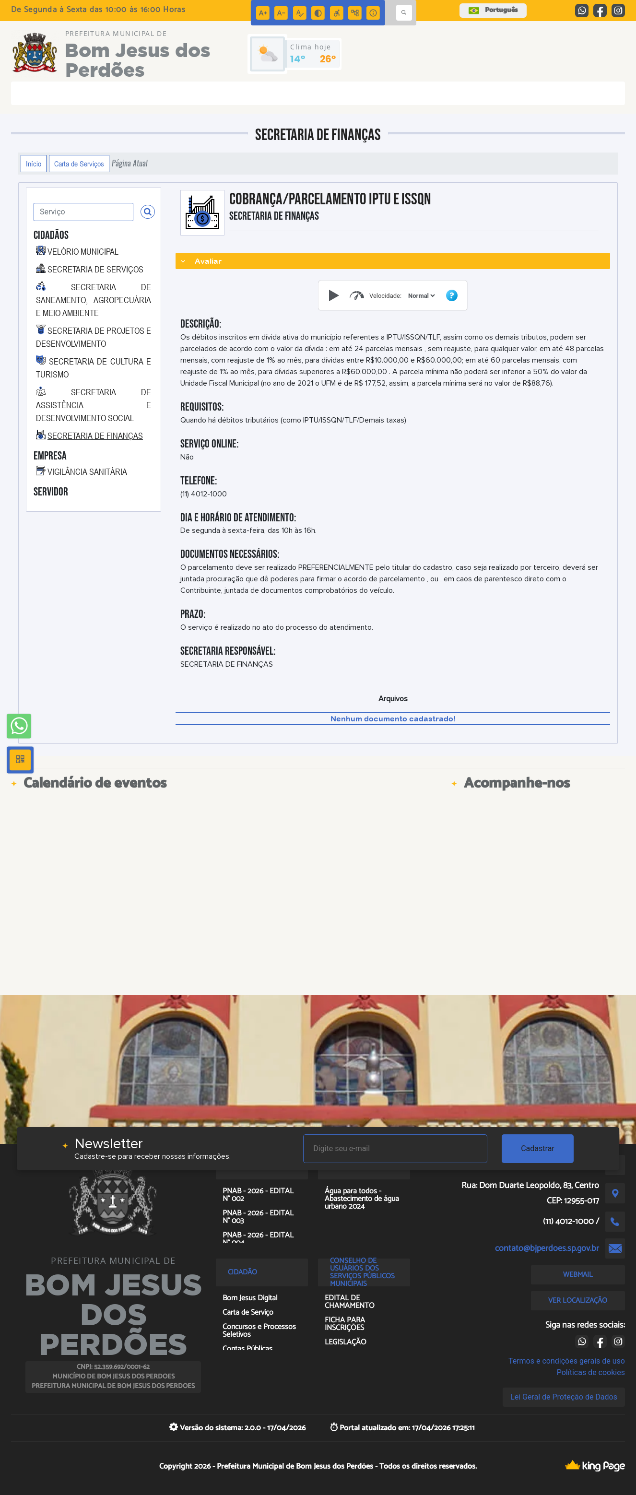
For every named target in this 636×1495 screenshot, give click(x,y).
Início (33, 163)
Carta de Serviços (79, 163)
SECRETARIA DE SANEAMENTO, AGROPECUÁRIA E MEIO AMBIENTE (93, 300)
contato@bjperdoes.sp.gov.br (547, 1248)
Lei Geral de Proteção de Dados (563, 1396)
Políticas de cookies (591, 1372)
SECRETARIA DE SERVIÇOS (95, 269)
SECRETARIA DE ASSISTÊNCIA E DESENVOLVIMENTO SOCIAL (93, 405)
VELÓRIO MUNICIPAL (82, 251)
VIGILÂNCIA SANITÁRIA (87, 471)
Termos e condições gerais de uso (566, 1361)
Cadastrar (537, 1148)
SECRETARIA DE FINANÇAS (95, 435)
